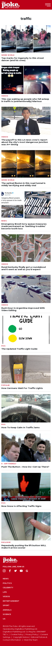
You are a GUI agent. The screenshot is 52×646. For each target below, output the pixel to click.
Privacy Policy (32, 634)
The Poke (17, 5)
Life (5, 592)
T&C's (5, 634)
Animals (7, 610)
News (6, 579)
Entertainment (11, 601)
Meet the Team (31, 640)
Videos (6, 596)
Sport (6, 605)
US (4, 619)
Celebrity (8, 587)
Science (7, 614)
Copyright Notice (21, 637)
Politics (7, 583)
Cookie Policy (17, 634)
